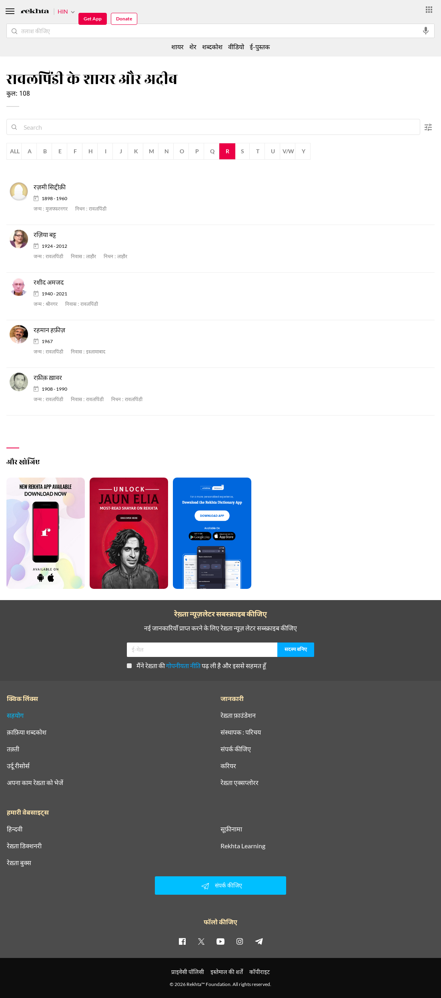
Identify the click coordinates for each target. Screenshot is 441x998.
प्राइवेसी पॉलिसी (187, 971)
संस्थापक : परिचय (240, 732)
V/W (288, 151)
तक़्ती (13, 749)
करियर (228, 766)
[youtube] (220, 941)
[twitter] (201, 941)
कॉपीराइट (259, 971)
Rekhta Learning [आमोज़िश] (242, 846)
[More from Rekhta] (429, 9)
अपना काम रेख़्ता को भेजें (35, 782)
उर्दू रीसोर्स (18, 766)
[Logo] (34, 12)
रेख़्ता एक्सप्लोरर (239, 782)
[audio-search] (425, 31)
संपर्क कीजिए (235, 749)
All (15, 151)
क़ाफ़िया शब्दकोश (26, 732)
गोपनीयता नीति (183, 665)
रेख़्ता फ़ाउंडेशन (238, 715)
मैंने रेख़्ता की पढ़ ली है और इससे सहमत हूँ (196, 665)
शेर (192, 46)
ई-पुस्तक (260, 46)
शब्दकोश (212, 46)
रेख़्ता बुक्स (19, 862)
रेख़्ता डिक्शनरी (24, 846)
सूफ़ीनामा (231, 829)
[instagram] (239, 941)
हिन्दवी (14, 829)
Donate (124, 19)
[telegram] (259, 941)
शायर (177, 46)
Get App (93, 19)
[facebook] (182, 941)
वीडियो (236, 46)
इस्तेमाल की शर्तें (226, 971)
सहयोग (15, 715)
